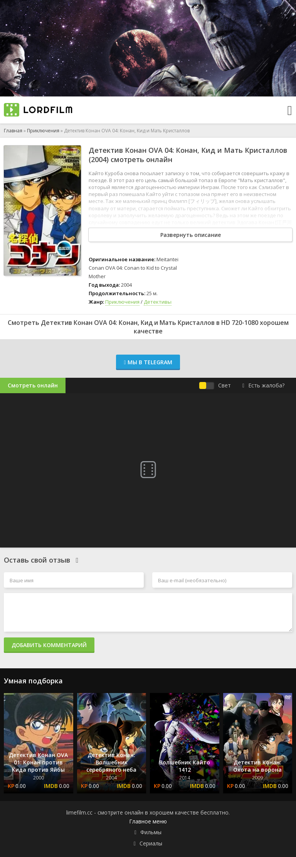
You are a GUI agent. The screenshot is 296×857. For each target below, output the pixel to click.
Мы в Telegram (148, 362)
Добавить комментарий (49, 645)
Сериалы (151, 843)
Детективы (158, 301)
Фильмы (150, 832)
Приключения (43, 130)
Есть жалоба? (263, 385)
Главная (13, 130)
